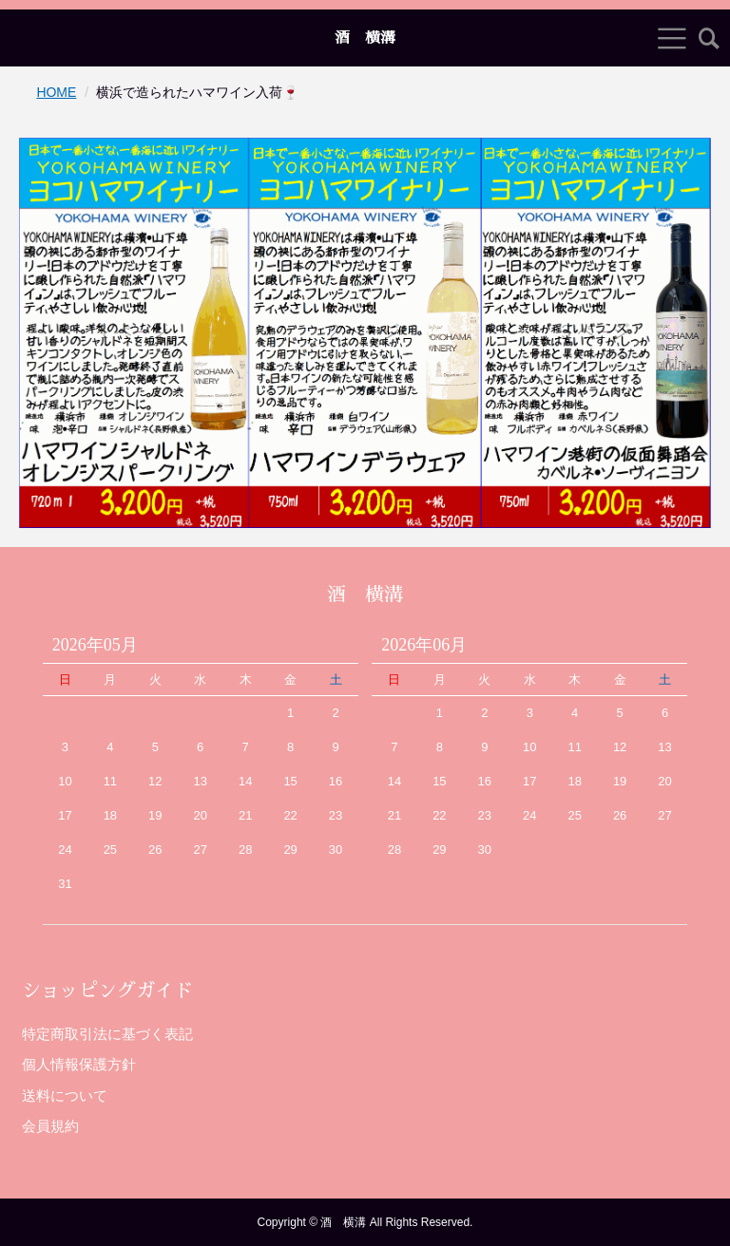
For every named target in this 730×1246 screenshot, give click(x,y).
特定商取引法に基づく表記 (107, 1034)
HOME (56, 92)
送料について (64, 1095)
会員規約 (50, 1126)
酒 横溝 (365, 38)
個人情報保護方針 (79, 1064)
